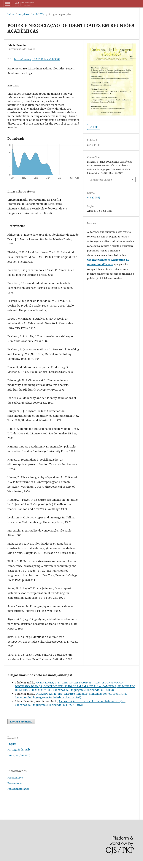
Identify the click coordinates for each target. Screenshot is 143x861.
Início (10, 14)
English (12, 744)
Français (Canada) (18, 755)
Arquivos (23, 14)
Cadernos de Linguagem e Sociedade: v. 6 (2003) (83, 690)
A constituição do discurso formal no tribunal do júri (92, 701)
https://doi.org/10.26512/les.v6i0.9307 (37, 59)
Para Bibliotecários (18, 788)
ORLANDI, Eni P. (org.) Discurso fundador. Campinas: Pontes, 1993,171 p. (82, 693)
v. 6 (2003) (39, 14)
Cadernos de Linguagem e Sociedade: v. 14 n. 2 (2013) (49, 705)
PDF (95, 127)
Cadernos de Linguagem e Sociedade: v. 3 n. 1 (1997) (48, 697)
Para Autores (14, 783)
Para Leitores (15, 777)
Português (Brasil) (18, 749)
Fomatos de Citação (101, 179)
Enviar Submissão (21, 721)
